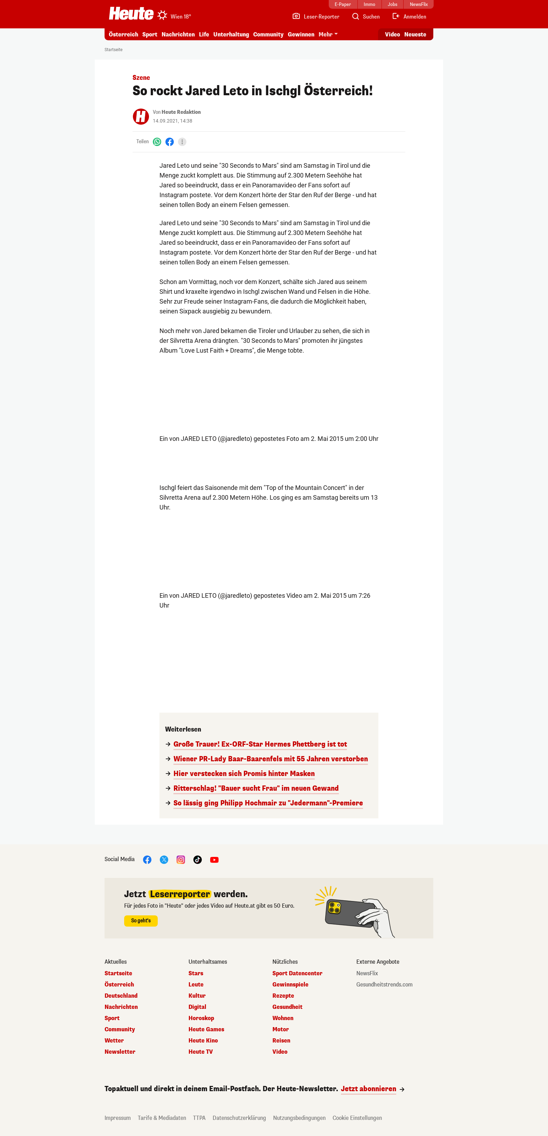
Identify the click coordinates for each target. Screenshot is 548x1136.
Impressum (118, 1118)
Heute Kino (203, 1040)
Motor (280, 1029)
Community (268, 34)
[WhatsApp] (157, 141)
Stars (195, 973)
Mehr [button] (326, 34)
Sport (149, 34)
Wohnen (282, 1018)
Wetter (114, 1040)
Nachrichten (178, 34)
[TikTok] (197, 859)
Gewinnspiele (290, 984)
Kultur (197, 995)
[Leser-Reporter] (315, 17)
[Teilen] (182, 142)
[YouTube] (214, 859)
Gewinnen (301, 34)
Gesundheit (287, 1007)
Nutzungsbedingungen (299, 1118)
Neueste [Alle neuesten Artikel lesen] (415, 34)
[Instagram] (181, 859)
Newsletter (120, 1051)
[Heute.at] (131, 13)
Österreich (123, 34)
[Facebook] (169, 141)
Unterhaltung (231, 34)
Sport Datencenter (297, 973)
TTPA (199, 1118)
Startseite (113, 49)
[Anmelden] (409, 17)
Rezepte (283, 995)
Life (204, 34)
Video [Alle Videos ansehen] (392, 34)
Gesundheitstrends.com (384, 984)
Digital (197, 1007)
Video (279, 1051)
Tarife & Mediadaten (162, 1118)
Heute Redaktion (181, 112)
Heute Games (206, 1029)
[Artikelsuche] (365, 17)
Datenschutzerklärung (239, 1118)
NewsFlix (367, 973)
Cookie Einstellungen (357, 1118)
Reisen (281, 1040)
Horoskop (201, 1018)
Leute (196, 984)
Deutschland (121, 995)
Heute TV (200, 1051)
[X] (164, 859)
